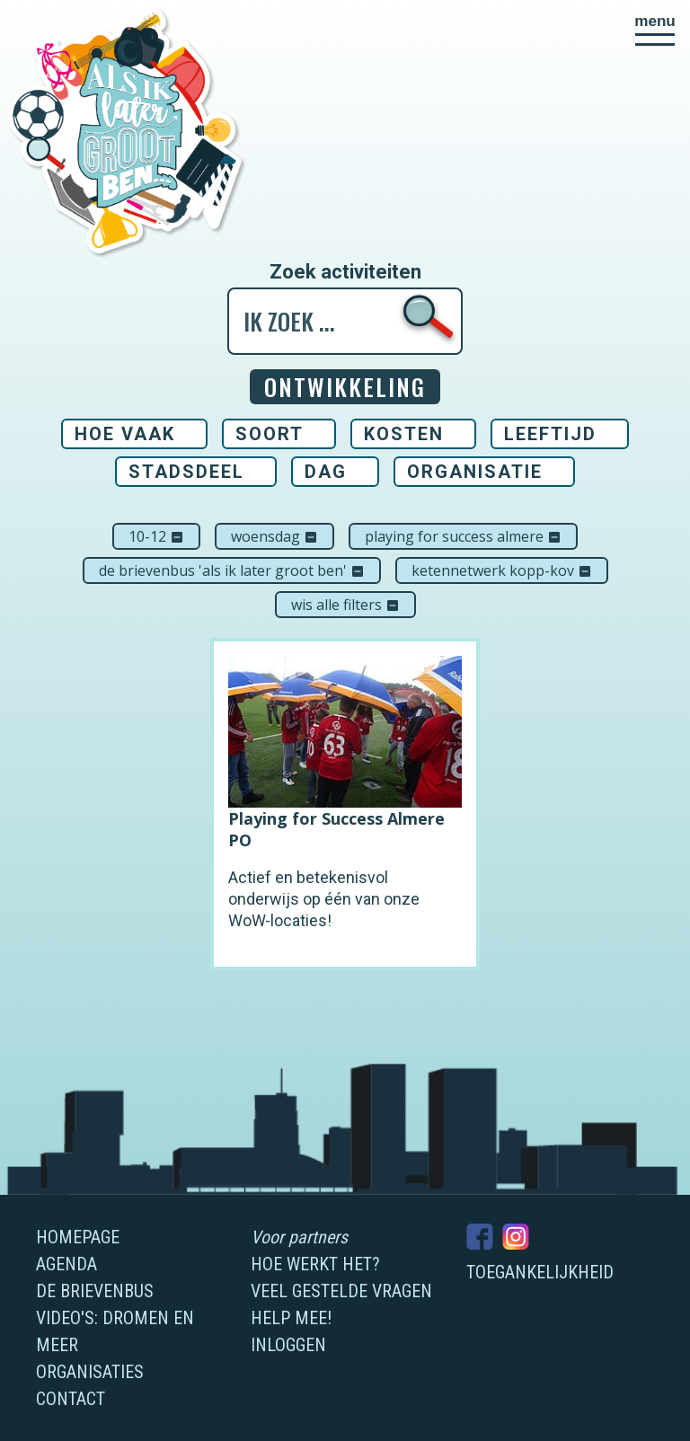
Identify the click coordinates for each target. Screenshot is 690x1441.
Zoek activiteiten (345, 272)
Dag (326, 471)
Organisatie (475, 471)
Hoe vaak (125, 434)
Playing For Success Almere (463, 536)
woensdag (274, 536)
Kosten (404, 434)
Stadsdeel (186, 471)
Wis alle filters (345, 604)
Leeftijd (550, 434)
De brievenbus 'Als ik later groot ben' (232, 570)
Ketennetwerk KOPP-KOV (501, 570)
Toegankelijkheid (540, 1272)
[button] (655, 29)
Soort (269, 434)
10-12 (156, 536)
